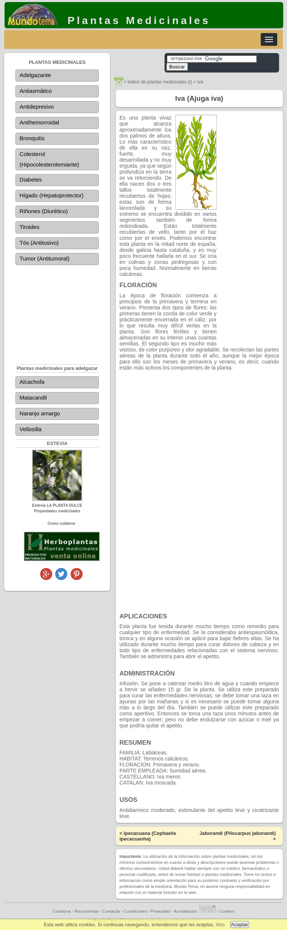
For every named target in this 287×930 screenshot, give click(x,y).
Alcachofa (32, 382)
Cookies (226, 911)
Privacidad (160, 911)
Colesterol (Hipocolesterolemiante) (49, 159)
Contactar (111, 911)
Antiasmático (36, 91)
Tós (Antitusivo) (39, 242)
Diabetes (31, 179)
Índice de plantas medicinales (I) (159, 82)
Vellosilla (30, 429)
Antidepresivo (37, 106)
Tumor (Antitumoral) (44, 258)
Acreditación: (195, 911)
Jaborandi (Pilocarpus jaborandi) (237, 833)
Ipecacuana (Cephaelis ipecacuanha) (147, 836)
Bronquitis (32, 138)
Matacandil (33, 397)
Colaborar (62, 911)
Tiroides (29, 227)
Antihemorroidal (39, 122)
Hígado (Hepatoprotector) (51, 195)
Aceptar (239, 924)
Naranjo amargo (40, 413)
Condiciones (135, 911)
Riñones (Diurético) (44, 211)
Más (220, 924)
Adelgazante (35, 75)
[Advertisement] (57, 309)
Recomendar (87, 911)
